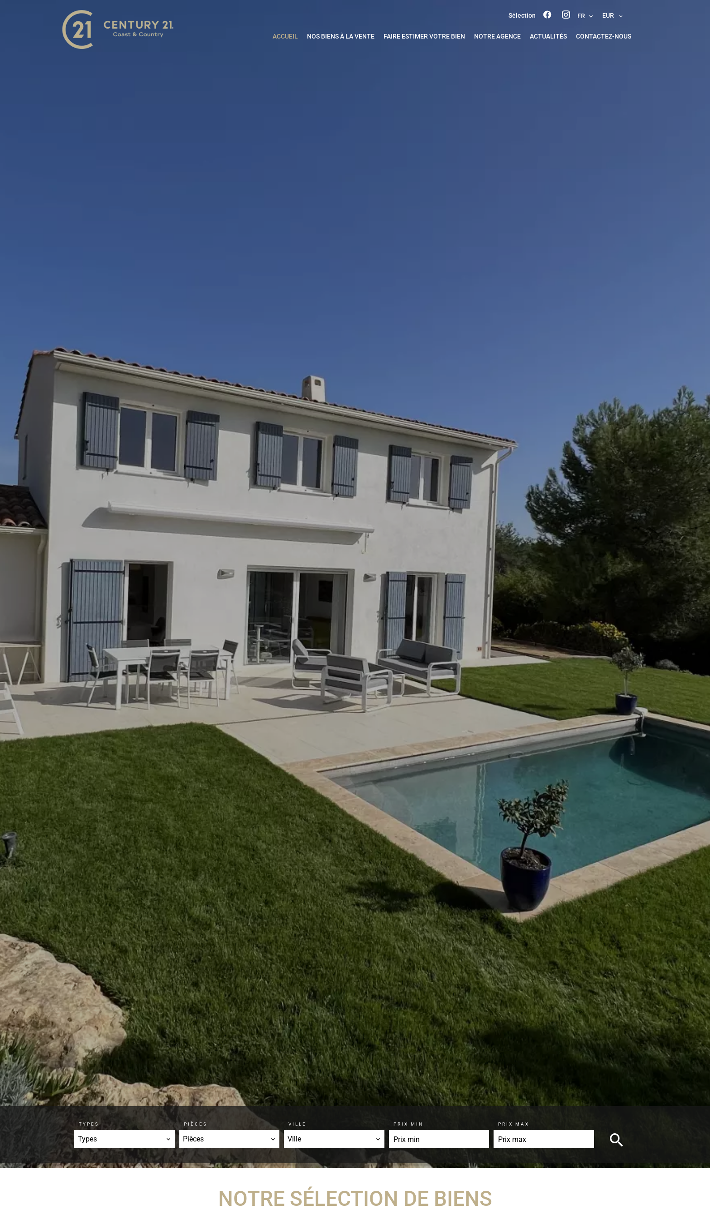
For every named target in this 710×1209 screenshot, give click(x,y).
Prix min (408, 1124)
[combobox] (124, 1139)
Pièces (195, 1124)
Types (89, 1124)
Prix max (513, 1124)
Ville (297, 1124)
